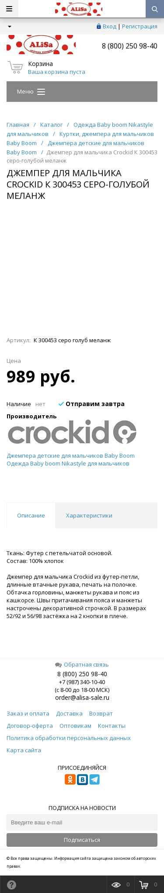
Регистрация (139, 26)
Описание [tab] (31, 515)
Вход (109, 26)
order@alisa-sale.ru (82, 697)
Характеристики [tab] (89, 515)
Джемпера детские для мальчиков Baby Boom (71, 455)
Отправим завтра (92, 404)
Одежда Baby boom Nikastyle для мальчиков (68, 463)
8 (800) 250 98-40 (129, 46)
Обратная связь (82, 664)
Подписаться (82, 840)
